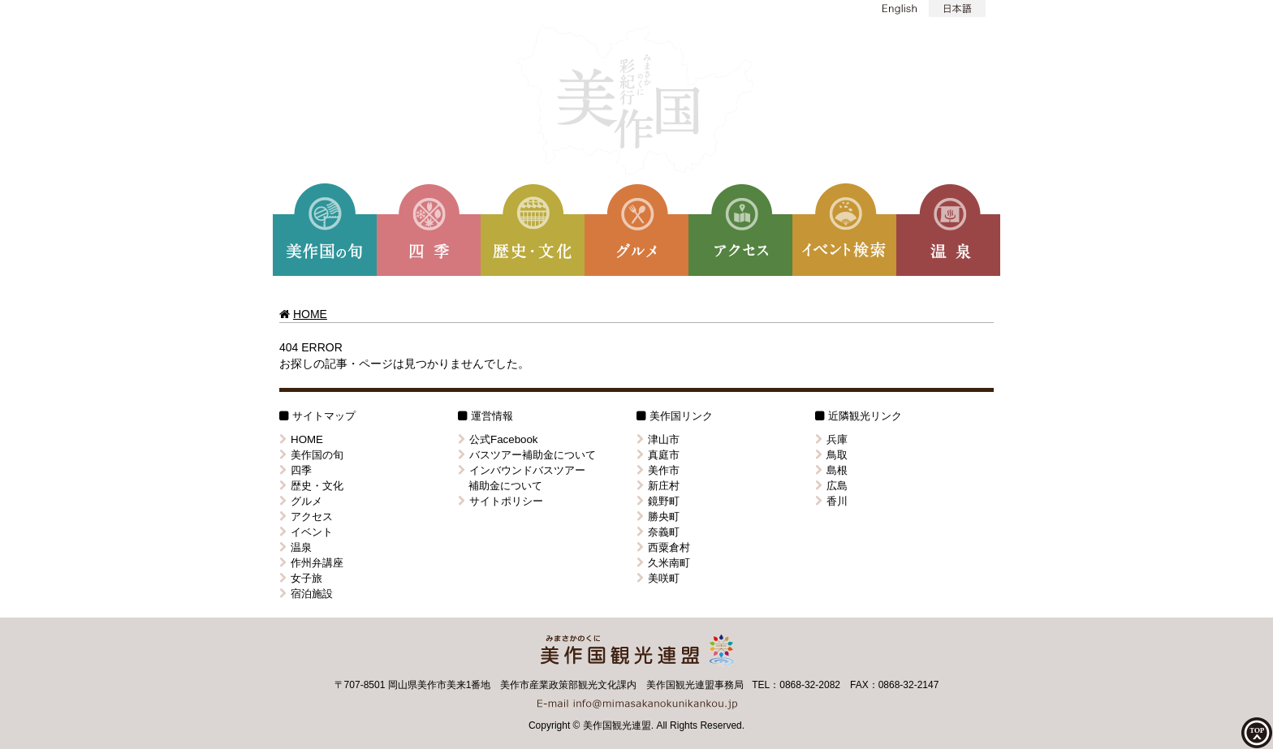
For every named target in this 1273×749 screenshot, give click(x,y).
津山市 (658, 439)
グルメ (300, 501)
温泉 (295, 547)
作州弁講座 (311, 563)
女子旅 (300, 578)
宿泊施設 (306, 594)
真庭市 (658, 455)
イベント (306, 532)
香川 (831, 501)
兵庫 (831, 439)
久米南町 (663, 563)
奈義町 (658, 532)
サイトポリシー (500, 501)
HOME (310, 314)
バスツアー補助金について (527, 455)
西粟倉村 (663, 547)
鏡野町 (658, 501)
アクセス (306, 516)
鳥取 (831, 455)
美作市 (658, 470)
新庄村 (658, 486)
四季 (295, 470)
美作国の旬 (311, 455)
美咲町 (658, 578)
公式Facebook (498, 439)
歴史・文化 (311, 486)
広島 (831, 486)
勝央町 (658, 516)
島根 (831, 470)
